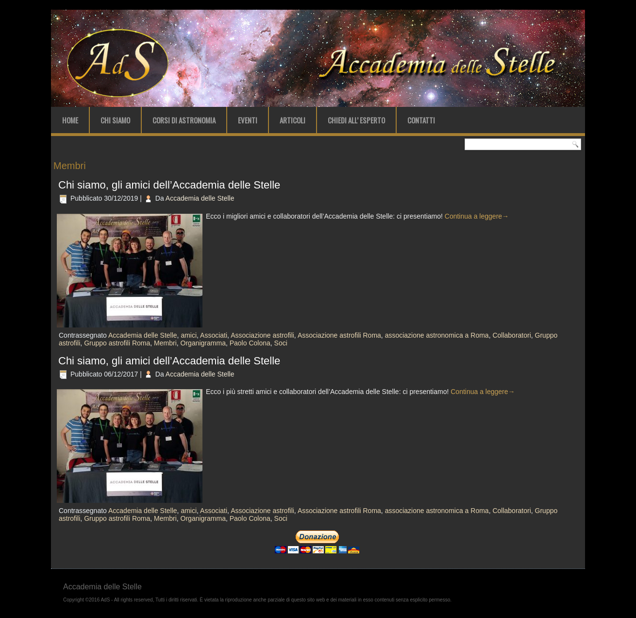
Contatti (421, 120)
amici (189, 335)
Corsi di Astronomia (184, 120)
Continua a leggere (477, 216)
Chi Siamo (115, 120)
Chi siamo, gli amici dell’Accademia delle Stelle (169, 185)
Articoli (292, 120)
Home (70, 120)
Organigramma (203, 343)
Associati (213, 335)
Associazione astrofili (262, 335)
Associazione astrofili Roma (339, 335)
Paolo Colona (250, 343)
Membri (165, 343)
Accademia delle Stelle (200, 198)
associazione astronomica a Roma (437, 335)
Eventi (247, 120)
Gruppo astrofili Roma (117, 343)
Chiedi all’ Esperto (356, 120)
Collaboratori (511, 335)
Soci (280, 343)
